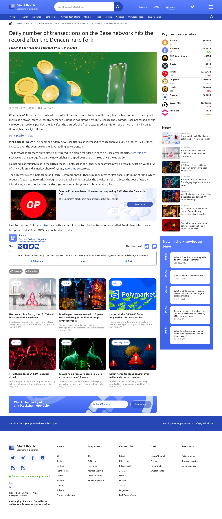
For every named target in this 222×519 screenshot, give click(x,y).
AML (156, 7)
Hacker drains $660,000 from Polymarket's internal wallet (126, 316)
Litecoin (123, 480)
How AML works (158, 456)
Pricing (154, 461)
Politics (108, 17)
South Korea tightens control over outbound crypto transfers (129, 375)
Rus (11, 483)
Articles (120, 17)
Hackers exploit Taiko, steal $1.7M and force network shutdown (31, 316)
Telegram (36, 261)
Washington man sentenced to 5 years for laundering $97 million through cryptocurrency (81, 317)
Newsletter (84, 261)
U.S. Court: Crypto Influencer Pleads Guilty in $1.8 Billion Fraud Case (194, 168)
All (58, 456)
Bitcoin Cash (125, 466)
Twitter (130, 261)
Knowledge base (96, 480)
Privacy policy (188, 456)
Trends (97, 17)
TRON (122, 485)
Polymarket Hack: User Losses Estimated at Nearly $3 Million (195, 137)
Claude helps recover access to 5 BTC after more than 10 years (80, 375)
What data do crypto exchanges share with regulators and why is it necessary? (189, 333)
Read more (140, 204)
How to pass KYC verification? (188, 275)
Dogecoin (123, 490)
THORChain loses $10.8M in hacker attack (29, 375)
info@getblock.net (204, 423)
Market (29, 23)
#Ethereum (15, 271)
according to (72, 168)
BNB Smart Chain (127, 495)
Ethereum (124, 461)
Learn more (141, 404)
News (12, 17)
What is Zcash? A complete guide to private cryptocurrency (190, 258)
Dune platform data (21, 135)
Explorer (143, 7)
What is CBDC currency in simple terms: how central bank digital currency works (190, 293)
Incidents (36, 17)
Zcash (122, 471)
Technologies (51, 17)
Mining (87, 17)
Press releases (154, 17)
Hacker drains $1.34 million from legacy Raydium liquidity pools (195, 182)
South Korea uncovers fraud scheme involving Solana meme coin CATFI (194, 226)
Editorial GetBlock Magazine (32, 239)
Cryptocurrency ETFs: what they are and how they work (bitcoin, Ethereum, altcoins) (189, 313)
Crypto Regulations (70, 17)
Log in (172, 7)
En (10, 487)
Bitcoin (122, 456)
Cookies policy (189, 466)
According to (138, 152)
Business (61, 461)
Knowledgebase (135, 17)
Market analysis (95, 471)
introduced (49, 225)
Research (23, 17)
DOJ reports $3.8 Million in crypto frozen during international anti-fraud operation (194, 211)
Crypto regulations (66, 495)
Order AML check (101, 404)
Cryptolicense (157, 471)
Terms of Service (190, 461)
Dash (121, 475)
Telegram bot (156, 466)
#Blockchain (32, 271)
